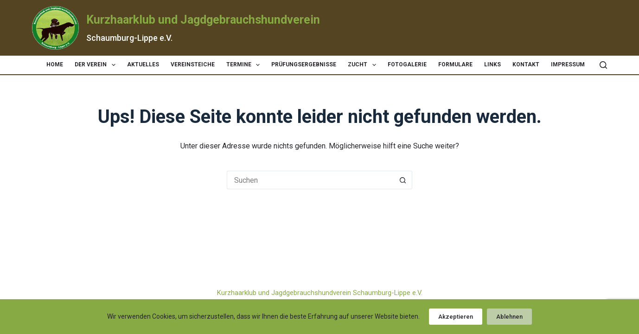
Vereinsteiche (193, 64)
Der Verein (97, 65)
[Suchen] (603, 65)
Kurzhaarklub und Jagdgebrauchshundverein (203, 19)
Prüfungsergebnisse (303, 64)
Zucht (363, 65)
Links (492, 64)
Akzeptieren (455, 316)
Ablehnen (509, 316)
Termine (244, 65)
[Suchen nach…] (310, 180)
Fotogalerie (407, 64)
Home (54, 64)
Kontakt (525, 64)
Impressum (568, 64)
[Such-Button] (403, 180)
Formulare (455, 64)
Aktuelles (143, 64)
